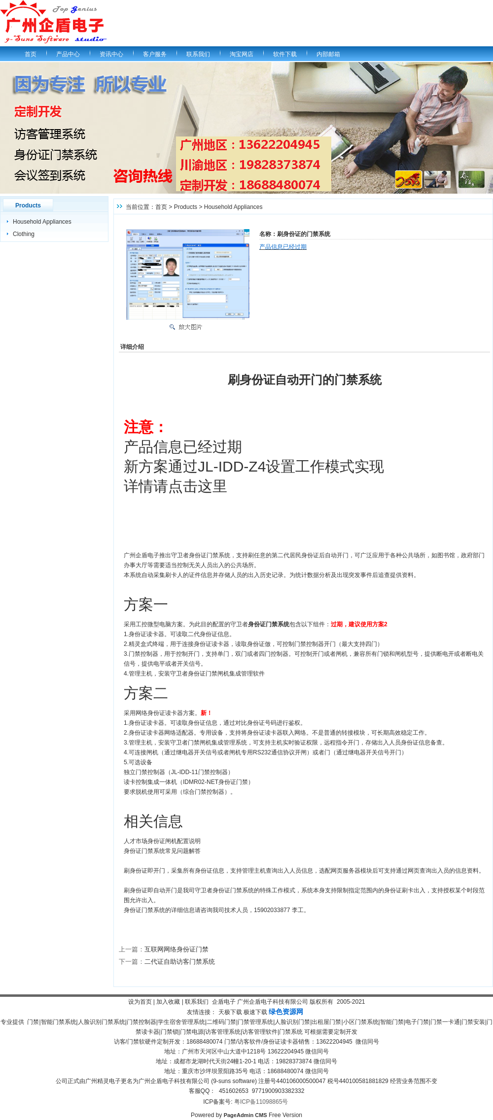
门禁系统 (291, 1031)
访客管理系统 (223, 1031)
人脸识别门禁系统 (101, 1021)
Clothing (24, 234)
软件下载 (285, 54)
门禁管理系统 (255, 1021)
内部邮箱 (328, 54)
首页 (30, 54)
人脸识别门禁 (292, 1021)
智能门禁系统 (58, 1021)
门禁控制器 (141, 1021)
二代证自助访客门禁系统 (179, 961)
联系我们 (198, 54)
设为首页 (140, 1001)
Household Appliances (42, 221)
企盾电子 (224, 1001)
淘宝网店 (241, 54)
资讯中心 (111, 54)
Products (185, 207)
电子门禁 (417, 1021)
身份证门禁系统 (233, 890)
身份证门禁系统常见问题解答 (162, 851)
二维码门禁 (221, 1021)
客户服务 (155, 54)
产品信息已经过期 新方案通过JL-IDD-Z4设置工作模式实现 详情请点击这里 (254, 466)
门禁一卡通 (445, 1021)
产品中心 (68, 54)
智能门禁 (392, 1021)
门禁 (33, 1021)
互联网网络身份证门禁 (176, 949)
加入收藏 (168, 1001)
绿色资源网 (286, 1012)
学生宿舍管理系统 (181, 1021)
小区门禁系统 (361, 1021)
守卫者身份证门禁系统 (200, 555)
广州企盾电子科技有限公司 (272, 1001)
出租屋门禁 (326, 1021)
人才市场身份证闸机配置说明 (162, 841)
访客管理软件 (260, 1031)
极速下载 (255, 1012)
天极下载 (230, 1012)
